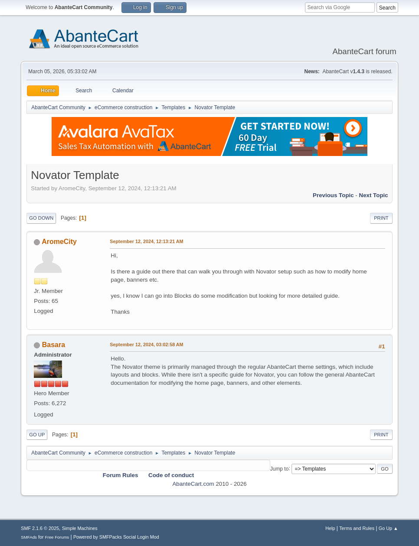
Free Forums (57, 537)
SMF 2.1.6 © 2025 (40, 528)
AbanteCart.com (193, 484)
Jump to (279, 468)
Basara (53, 344)
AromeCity (59, 241)
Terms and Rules (356, 528)
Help (330, 528)
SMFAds (29, 537)
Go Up (37, 434)
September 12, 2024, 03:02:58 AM (146, 344)
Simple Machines (80, 528)
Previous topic (333, 195)
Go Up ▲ (388, 528)
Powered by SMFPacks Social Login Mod (116, 537)
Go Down (41, 218)
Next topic (373, 195)
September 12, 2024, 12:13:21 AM (146, 241)
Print (381, 218)
